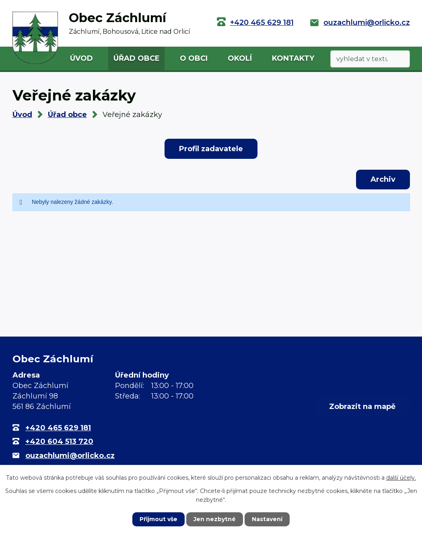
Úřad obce (136, 58)
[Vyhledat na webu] (370, 59)
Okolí (240, 58)
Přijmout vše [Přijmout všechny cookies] (158, 519)
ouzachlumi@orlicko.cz (366, 22)
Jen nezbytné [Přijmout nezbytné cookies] (215, 519)
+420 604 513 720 (59, 441)
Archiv (383, 179)
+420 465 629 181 (262, 22)
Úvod (81, 58)
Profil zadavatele (211, 148)
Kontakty (293, 58)
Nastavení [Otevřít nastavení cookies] (267, 519)
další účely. (401, 477)
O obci (194, 58)
